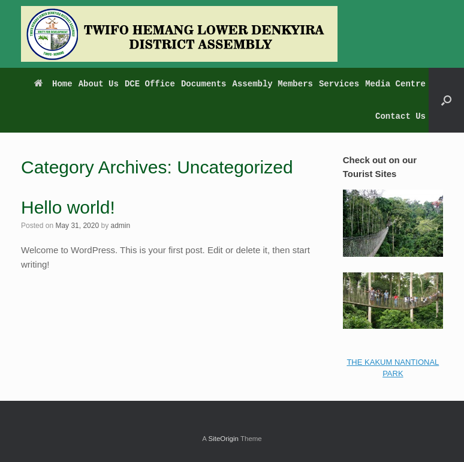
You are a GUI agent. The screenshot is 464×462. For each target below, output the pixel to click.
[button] (446, 100)
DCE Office (150, 84)
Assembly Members (273, 84)
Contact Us (400, 116)
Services (339, 84)
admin (120, 225)
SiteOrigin (223, 438)
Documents (204, 84)
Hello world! (68, 207)
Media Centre (395, 84)
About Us (99, 84)
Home (53, 84)
